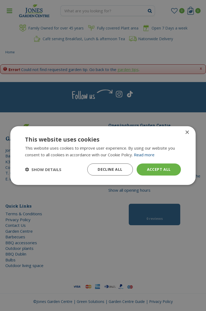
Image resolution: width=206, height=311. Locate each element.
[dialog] (103, 155)
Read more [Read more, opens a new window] (144, 154)
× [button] (187, 133)
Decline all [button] (110, 169)
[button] (43, 169)
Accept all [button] (159, 169)
